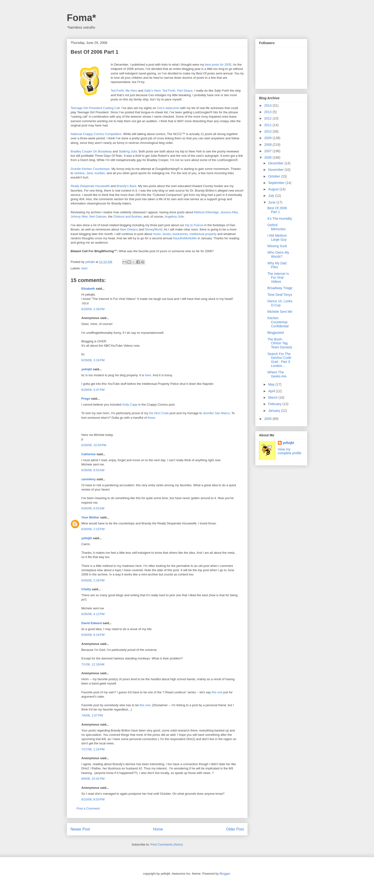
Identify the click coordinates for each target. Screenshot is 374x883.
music (157, 234)
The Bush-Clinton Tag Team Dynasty (279, 343)
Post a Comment (88, 808)
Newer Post (80, 829)
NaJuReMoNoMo (185, 238)
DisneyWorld (153, 229)
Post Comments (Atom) (167, 844)
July (271, 196)
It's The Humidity (279, 218)
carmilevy (88, 479)
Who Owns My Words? (278, 254)
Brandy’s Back (126, 186)
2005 (268, 419)
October (274, 176)
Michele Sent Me (279, 311)
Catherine (88, 454)
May (271, 384)
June (272, 202)
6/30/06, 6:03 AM (92, 470)
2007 (268, 151)
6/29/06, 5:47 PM (92, 390)
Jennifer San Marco (216, 413)
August (273, 189)
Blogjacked (275, 332)
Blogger (224, 873)
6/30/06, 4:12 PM (92, 614)
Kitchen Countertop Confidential (278, 322)
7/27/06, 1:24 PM (92, 749)
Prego (85, 398)
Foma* (81, 17)
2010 (268, 131)
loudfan (100, 173)
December (276, 163)
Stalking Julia (128, 151)
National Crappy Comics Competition (96, 134)
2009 (268, 138)
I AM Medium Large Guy (277, 237)
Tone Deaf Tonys (279, 295)
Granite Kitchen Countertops (90, 169)
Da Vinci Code (159, 413)
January (274, 411)
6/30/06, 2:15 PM (92, 529)
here (148, 375)
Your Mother (90, 517)
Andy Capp (129, 404)
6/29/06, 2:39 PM (92, 309)
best (85, 268)
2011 (268, 125)
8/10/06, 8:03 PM (92, 799)
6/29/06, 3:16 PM (92, 360)
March (273, 397)
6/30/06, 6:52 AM (92, 508)
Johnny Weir (79, 216)
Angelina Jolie (174, 216)
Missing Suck (277, 246)
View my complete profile (289, 451)
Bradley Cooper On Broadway (91, 151)
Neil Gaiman (98, 216)
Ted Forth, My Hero (124, 90)
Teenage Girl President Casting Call (95, 108)
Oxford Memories (276, 227)
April (272, 391)
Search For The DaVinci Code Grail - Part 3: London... (279, 360)
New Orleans (129, 229)
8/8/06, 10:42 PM (92, 778)
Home (158, 829)
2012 (268, 118)
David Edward (91, 623)
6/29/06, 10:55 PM (93, 445)
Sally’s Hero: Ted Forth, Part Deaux (168, 90)
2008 (268, 144)
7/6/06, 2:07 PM (92, 715)
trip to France (194, 225)
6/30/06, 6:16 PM (92, 635)
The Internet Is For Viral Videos (278, 278)
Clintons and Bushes (127, 216)
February (275, 404)
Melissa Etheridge (206, 212)
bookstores (180, 234)
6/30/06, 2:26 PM (92, 580)
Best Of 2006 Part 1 (277, 210)
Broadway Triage (279, 288)
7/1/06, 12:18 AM (92, 664)
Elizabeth (88, 288)
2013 (268, 112)
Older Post (235, 829)
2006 (268, 157)
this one (217, 692)
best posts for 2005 (218, 64)
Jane (89, 173)
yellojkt (86, 369)
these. (152, 417)
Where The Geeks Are (276, 374)
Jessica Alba (229, 212)
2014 (268, 105)
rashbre (79, 173)
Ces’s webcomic (168, 108)
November (276, 170)
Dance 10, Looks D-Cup (279, 303)
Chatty (86, 589)
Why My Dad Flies (276, 265)
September (276, 183)
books (167, 234)
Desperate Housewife (90, 186)
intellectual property (203, 234)
